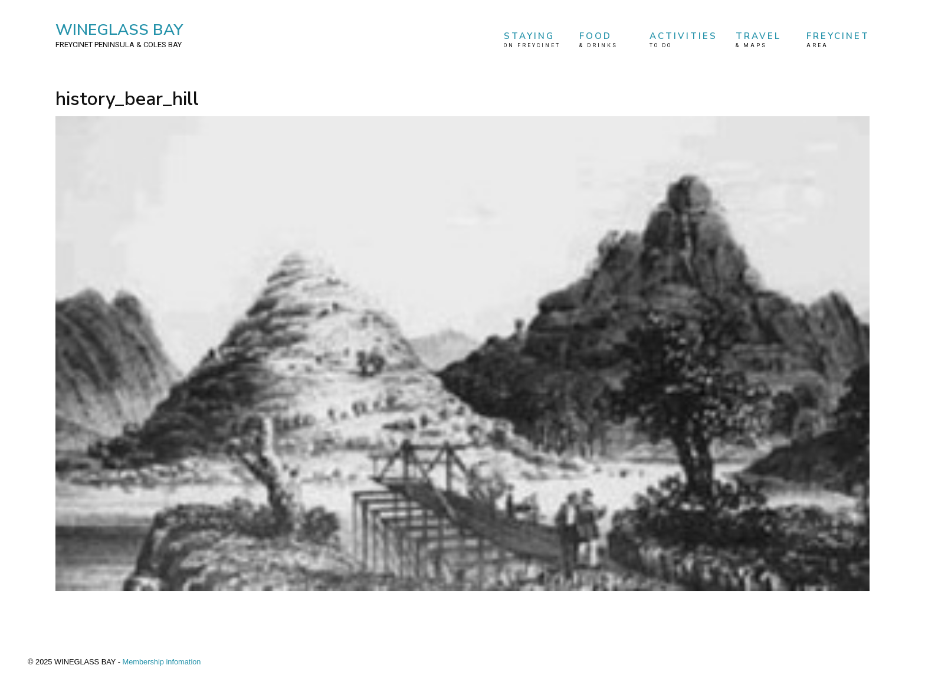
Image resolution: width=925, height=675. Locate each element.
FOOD (605, 40)
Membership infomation (161, 661)
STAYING (532, 40)
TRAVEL (762, 40)
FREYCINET (838, 40)
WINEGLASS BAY (119, 34)
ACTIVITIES (683, 40)
